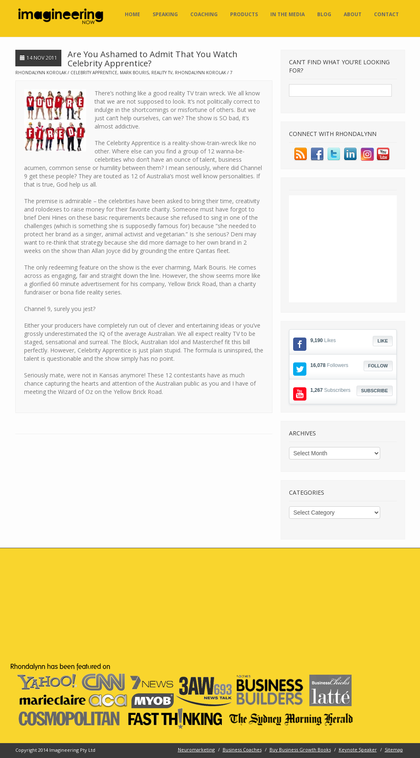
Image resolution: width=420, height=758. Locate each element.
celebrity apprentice (93, 72)
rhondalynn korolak (200, 72)
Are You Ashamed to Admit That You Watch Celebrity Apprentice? (153, 59)
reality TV (161, 72)
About (353, 14)
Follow (378, 365)
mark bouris (134, 72)
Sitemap (394, 749)
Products (244, 14)
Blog (324, 14)
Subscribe (374, 390)
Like (382, 340)
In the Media (287, 14)
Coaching (204, 14)
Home (132, 14)
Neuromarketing (196, 749)
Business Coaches (242, 749)
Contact (386, 14)
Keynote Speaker (358, 749)
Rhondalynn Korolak (40, 72)
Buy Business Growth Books (300, 749)
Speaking (165, 14)
